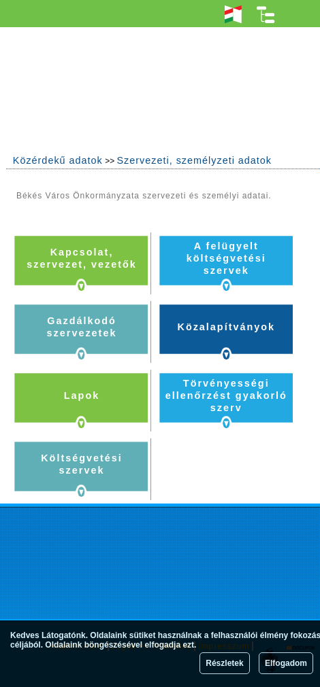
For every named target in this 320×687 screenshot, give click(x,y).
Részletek (224, 663)
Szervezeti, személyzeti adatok (194, 160)
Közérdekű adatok (58, 160)
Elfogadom (286, 663)
